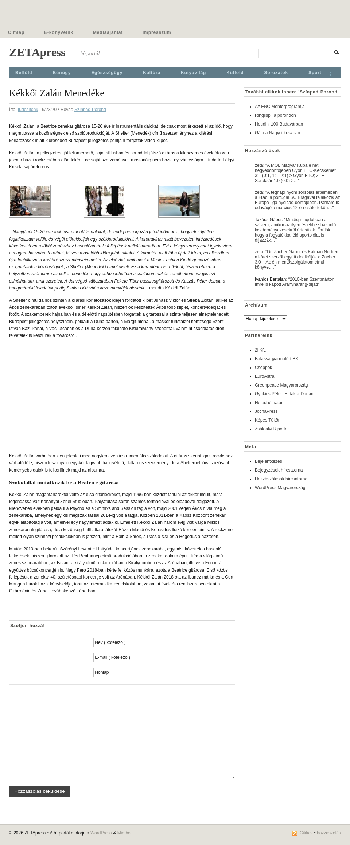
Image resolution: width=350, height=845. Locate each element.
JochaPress (266, 411)
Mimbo (124, 833)
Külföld (235, 72)
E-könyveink (58, 32)
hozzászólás (329, 833)
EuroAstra (264, 376)
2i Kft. (260, 350)
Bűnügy (62, 72)
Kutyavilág (193, 72)
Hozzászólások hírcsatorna (281, 478)
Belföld (23, 72)
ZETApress (37, 52)
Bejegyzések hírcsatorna (279, 470)
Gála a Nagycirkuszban (277, 132)
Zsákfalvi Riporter (272, 428)
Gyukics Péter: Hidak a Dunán (284, 393)
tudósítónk (28, 109)
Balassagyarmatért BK (276, 358)
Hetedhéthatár (269, 402)
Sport (315, 72)
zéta (259, 165)
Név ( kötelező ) (110, 642)
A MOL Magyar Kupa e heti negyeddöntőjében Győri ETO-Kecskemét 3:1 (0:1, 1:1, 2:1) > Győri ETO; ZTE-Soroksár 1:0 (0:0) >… (295, 173)
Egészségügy (106, 72)
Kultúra (151, 72)
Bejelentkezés (268, 461)
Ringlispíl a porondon (275, 115)
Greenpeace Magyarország (281, 385)
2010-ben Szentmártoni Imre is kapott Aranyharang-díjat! (295, 282)
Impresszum (157, 32)
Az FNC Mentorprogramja (280, 106)
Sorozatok (276, 72)
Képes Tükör (267, 420)
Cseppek (263, 367)
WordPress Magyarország (280, 487)
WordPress (101, 833)
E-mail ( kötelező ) (112, 657)
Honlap (102, 672)
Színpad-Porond (90, 109)
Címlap (16, 32)
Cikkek (306, 833)
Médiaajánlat (108, 32)
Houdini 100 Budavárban (279, 124)
